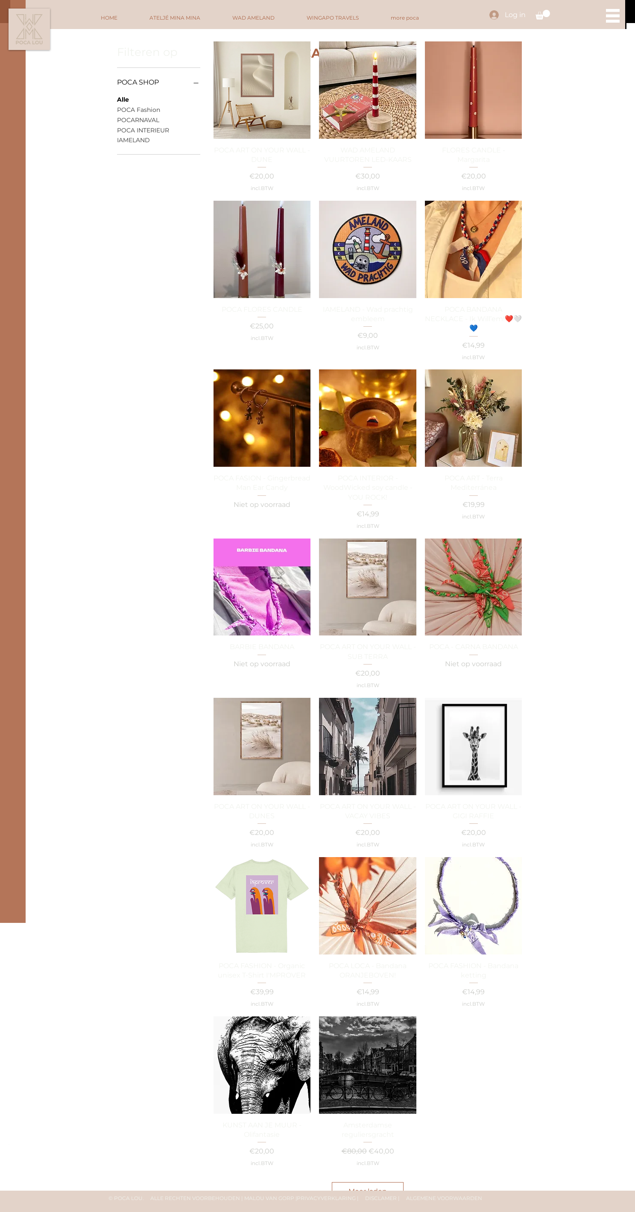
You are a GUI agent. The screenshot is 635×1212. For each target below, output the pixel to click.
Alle (123, 99)
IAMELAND (133, 139)
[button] (543, 15)
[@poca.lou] (13, 1129)
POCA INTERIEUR (143, 130)
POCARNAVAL (138, 119)
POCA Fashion (138, 109)
